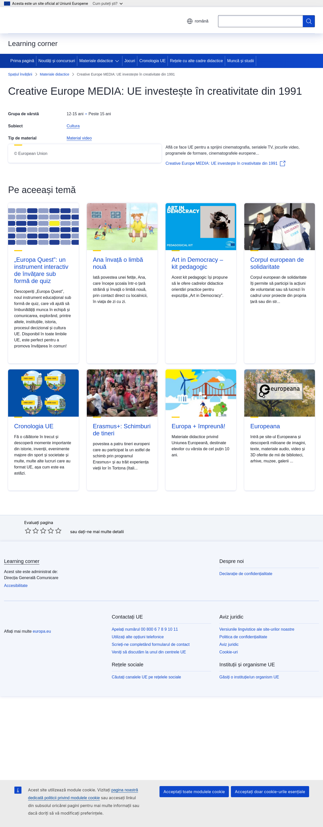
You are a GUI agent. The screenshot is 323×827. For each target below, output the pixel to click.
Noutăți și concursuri (56, 61)
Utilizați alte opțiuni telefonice (138, 735)
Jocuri (129, 61)
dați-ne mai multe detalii (101, 629)
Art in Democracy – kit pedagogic (197, 361)
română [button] (197, 21)
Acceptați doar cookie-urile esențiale (270, 791)
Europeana (265, 524)
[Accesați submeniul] (118, 61)
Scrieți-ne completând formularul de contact (151, 743)
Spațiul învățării (20, 74)
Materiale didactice (96, 61)
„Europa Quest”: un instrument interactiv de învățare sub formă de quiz (41, 369)
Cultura (73, 126)
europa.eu (42, 729)
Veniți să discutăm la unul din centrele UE (149, 750)
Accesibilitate (16, 684)
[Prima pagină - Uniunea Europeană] (35, 20)
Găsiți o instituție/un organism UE (249, 775)
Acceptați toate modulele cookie (194, 791)
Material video (79, 138)
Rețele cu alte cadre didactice (196, 61)
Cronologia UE (152, 61)
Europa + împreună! (198, 524)
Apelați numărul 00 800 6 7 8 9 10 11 (145, 727)
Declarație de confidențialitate (245, 672)
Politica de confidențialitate (243, 735)
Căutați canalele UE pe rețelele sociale (146, 775)
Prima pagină (22, 61)
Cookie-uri (228, 750)
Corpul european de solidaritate (277, 361)
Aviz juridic (228, 743)
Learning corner (21, 659)
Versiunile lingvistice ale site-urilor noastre (256, 727)
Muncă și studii (240, 61)
